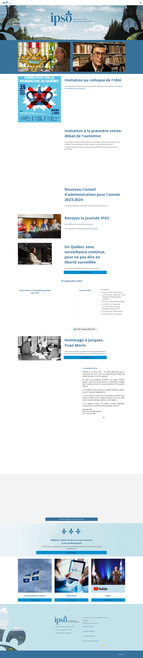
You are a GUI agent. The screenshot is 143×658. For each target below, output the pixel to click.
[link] (85, 312)
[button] (141, 2)
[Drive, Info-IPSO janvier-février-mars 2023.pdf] (71, 495)
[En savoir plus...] (71, 552)
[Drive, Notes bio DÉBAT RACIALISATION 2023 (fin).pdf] (39, 166)
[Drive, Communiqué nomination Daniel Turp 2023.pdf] (48, 380)
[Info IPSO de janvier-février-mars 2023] (71, 519)
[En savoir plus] (35, 600)
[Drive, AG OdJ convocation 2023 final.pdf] (35, 313)
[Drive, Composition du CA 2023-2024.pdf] (39, 197)
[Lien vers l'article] (85, 272)
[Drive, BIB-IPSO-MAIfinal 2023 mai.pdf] (71, 448)
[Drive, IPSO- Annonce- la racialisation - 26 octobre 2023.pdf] (39, 138)
